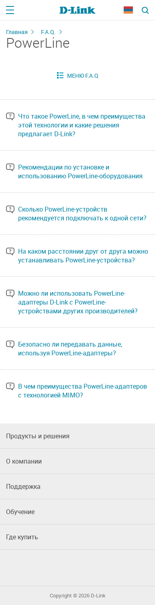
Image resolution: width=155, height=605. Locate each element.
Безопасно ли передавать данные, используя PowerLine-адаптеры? (70, 348)
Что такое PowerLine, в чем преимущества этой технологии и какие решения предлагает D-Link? (81, 125)
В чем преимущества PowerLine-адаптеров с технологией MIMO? (82, 390)
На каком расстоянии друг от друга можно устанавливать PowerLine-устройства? (83, 255)
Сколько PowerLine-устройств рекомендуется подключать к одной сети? (82, 213)
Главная (17, 32)
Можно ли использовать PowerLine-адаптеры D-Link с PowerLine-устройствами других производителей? (78, 302)
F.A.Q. (48, 32)
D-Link (98, 595)
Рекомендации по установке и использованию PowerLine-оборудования (80, 171)
